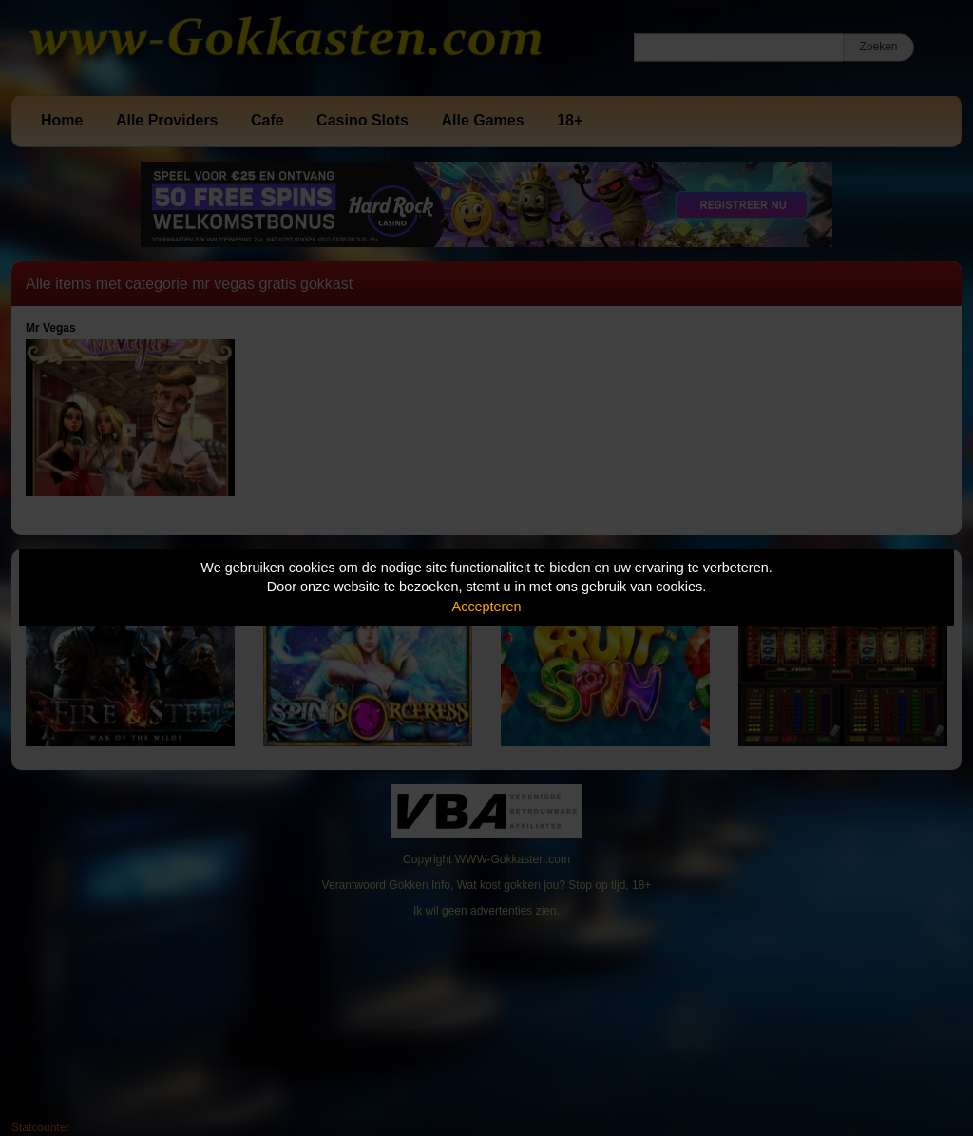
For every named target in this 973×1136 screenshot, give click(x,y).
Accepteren (487, 606)
